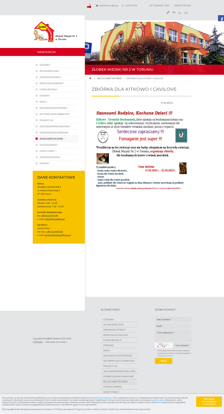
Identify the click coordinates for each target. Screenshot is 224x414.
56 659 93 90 (129, 5)
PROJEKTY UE (46, 120)
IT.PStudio (41, 342)
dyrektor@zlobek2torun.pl (57, 235)
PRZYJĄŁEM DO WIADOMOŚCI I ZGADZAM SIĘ (209, 401)
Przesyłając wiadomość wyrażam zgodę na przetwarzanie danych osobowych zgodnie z (177, 353)
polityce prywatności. (103, 397)
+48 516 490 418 (54, 231)
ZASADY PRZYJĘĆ (182, 5)
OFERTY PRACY (47, 151)
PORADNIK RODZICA (50, 157)
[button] (95, 48)
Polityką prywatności (168, 356)
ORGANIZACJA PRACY (50, 77)
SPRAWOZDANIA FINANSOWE (54, 132)
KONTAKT (44, 163)
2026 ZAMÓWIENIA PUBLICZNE (55, 126)
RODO (43, 101)
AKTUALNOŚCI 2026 (159, 5)
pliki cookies (159, 400)
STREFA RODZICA (48, 89)
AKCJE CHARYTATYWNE (51, 138)
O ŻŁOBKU (45, 65)
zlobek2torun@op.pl (108, 5)
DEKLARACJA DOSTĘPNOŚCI (53, 108)
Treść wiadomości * (176, 335)
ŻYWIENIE (45, 95)
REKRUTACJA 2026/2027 (51, 83)
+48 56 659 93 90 (49, 215)
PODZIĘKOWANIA (48, 145)
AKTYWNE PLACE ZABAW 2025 (54, 114)
